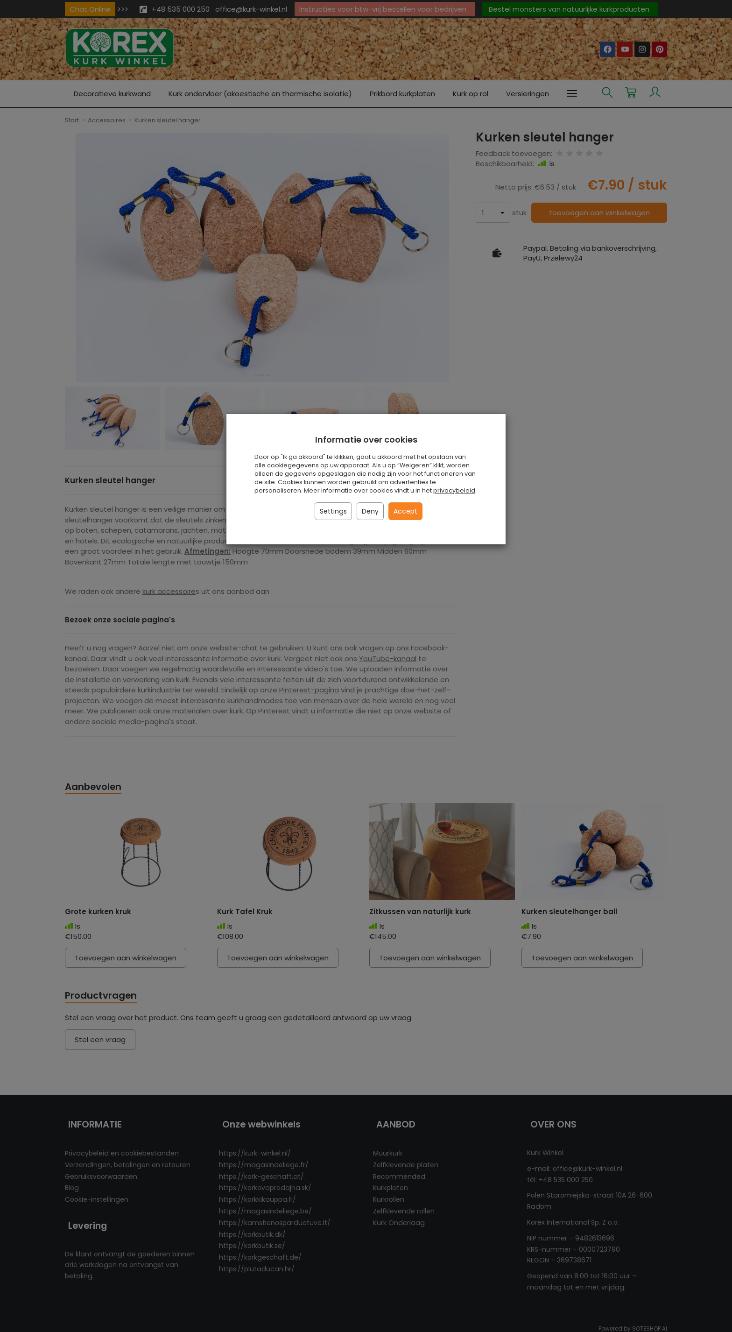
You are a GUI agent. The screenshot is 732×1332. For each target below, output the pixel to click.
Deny (370, 511)
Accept (405, 511)
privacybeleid (454, 490)
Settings (333, 511)
